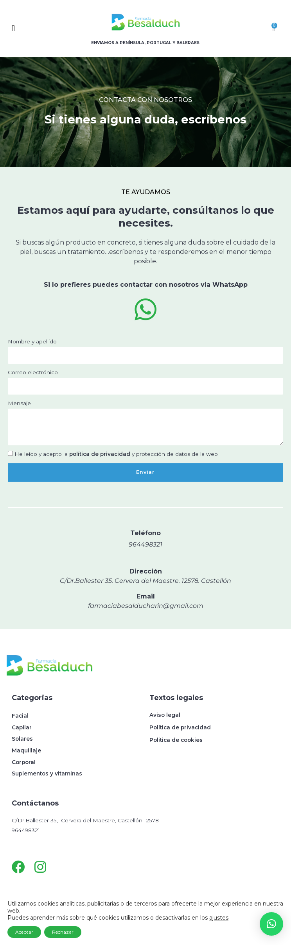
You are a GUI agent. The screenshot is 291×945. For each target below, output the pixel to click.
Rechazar (63, 932)
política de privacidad (99, 454)
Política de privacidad (180, 727)
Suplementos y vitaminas (47, 773)
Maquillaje (26, 750)
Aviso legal (164, 715)
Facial (20, 716)
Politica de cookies (176, 740)
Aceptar (24, 932)
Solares (22, 739)
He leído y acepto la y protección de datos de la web (116, 454)
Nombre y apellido (32, 341)
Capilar (22, 727)
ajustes (218, 917)
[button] (35, 28)
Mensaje (19, 403)
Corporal (24, 762)
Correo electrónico (33, 372)
